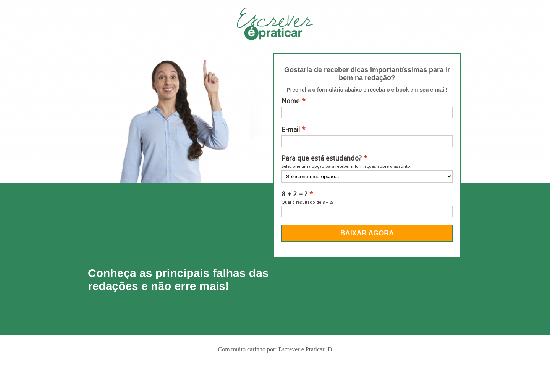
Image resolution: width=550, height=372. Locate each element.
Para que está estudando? (321, 158)
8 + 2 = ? (294, 194)
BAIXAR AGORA (367, 233)
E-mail (290, 130)
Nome (290, 101)
